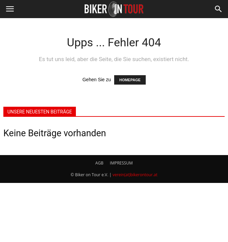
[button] (218, 9)
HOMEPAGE (129, 80)
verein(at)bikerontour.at (134, 175)
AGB (99, 163)
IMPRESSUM (121, 163)
